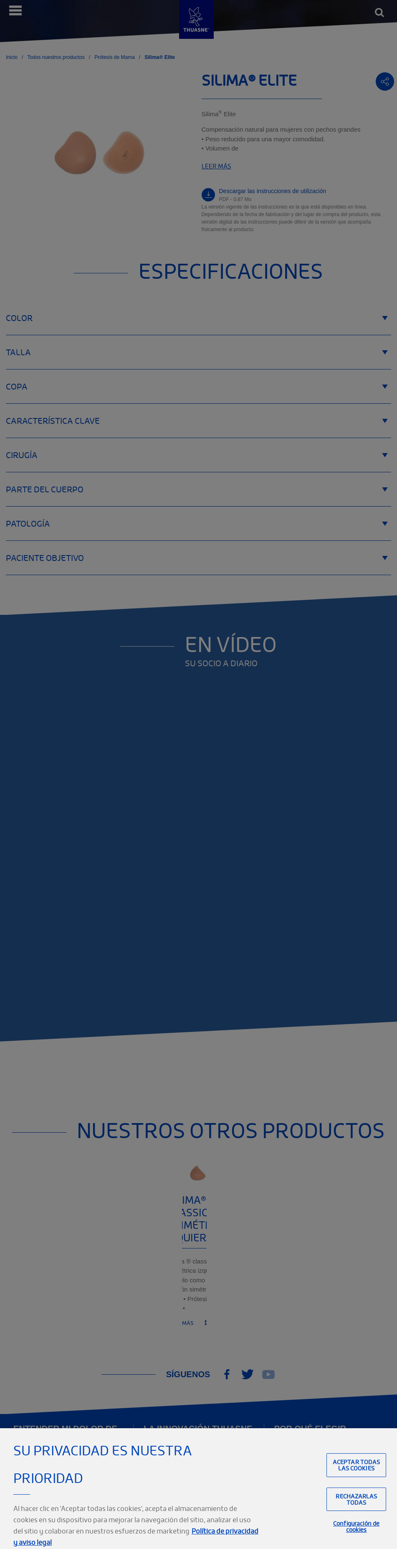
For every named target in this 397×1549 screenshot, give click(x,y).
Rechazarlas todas (356, 1512)
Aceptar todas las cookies (356, 1478)
